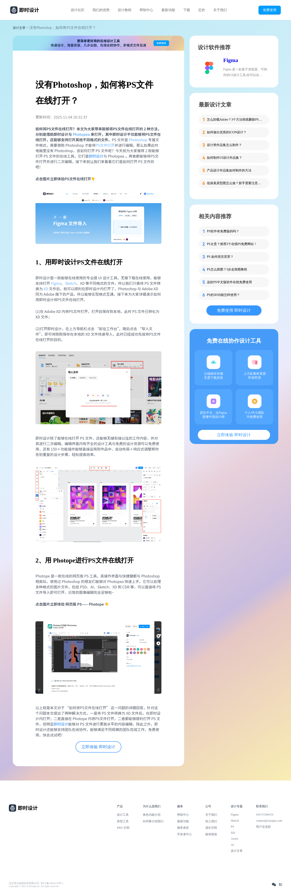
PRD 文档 (123, 827)
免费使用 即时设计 (234, 310)
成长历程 (211, 827)
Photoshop (138, 139)
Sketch (70, 283)
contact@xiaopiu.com (269, 820)
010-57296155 (264, 814)
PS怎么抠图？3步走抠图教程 (227, 269)
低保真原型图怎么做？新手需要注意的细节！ (235, 183)
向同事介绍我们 (153, 821)
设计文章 (19, 28)
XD (46, 288)
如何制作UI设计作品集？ (224, 157)
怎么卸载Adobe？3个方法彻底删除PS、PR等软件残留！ (235, 119)
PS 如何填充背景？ (220, 256)
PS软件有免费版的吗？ (223, 231)
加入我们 (211, 821)
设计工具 (123, 814)
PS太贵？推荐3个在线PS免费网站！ (232, 244)
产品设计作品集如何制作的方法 (229, 170)
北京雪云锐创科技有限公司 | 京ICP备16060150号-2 (36, 883)
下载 (186, 10)
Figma (56, 283)
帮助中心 (146, 10)
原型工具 (123, 821)
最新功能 (168, 10)
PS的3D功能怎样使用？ (223, 295)
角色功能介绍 (152, 814)
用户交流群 (263, 826)
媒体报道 (211, 834)
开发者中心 (184, 834)
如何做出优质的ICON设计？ (226, 132)
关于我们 (220, 10)
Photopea (81, 134)
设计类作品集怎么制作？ (224, 145)
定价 (201, 10)
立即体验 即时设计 (98, 747)
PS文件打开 (105, 145)
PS (232, 826)
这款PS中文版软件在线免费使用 (229, 282)
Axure (234, 838)
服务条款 (183, 827)
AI (232, 844)
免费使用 (269, 10)
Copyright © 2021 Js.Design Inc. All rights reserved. (34, 886)
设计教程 (124, 10)
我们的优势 (101, 10)
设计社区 (77, 10)
